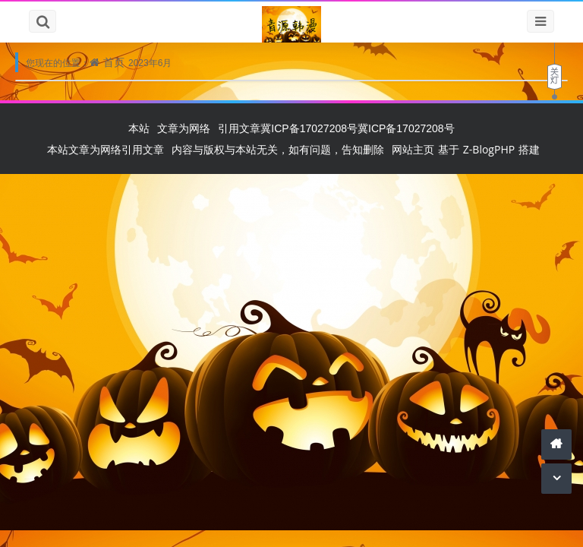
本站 (139, 128)
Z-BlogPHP (489, 149)
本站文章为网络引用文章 (105, 149)
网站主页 (413, 149)
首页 (113, 62)
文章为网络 (183, 128)
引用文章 (239, 128)
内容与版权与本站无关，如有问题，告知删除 (278, 149)
